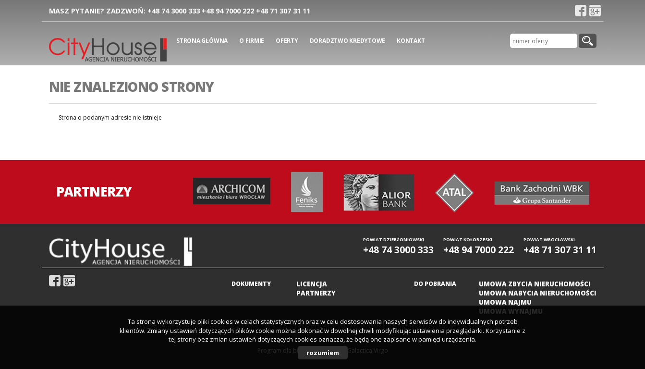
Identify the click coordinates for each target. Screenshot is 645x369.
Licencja (311, 284)
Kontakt (411, 41)
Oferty (287, 41)
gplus (595, 10)
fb (580, 10)
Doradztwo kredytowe (347, 41)
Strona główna (202, 41)
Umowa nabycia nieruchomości (537, 293)
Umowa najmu (505, 302)
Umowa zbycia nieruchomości (535, 284)
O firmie (251, 41)
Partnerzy (316, 293)
